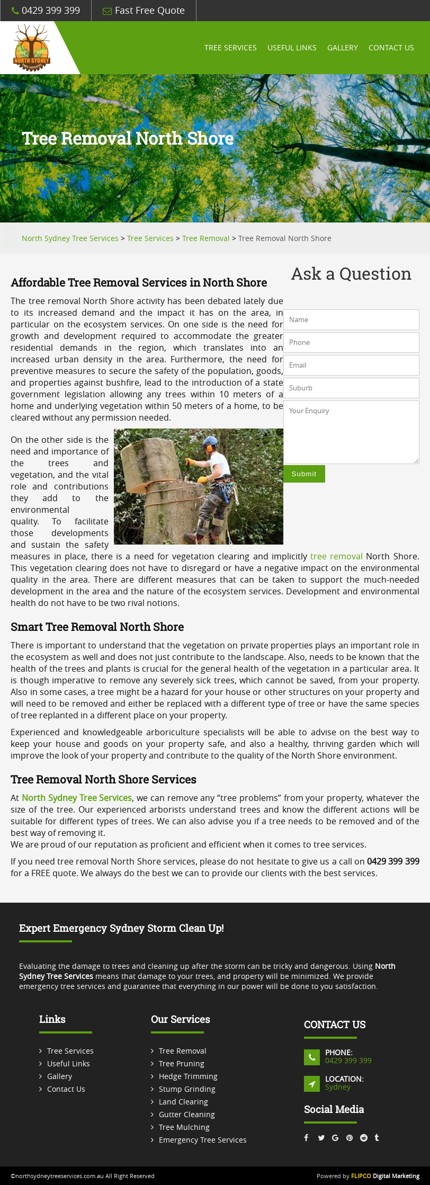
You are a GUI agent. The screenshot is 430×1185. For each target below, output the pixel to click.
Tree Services (230, 47)
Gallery (342, 47)
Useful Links (292, 47)
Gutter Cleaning (187, 1114)
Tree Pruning (181, 1063)
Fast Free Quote (144, 10)
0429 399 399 (46, 10)
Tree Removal (183, 1051)
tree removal (336, 556)
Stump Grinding (187, 1089)
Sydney (338, 1087)
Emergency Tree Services (203, 1140)
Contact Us (391, 47)
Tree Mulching (184, 1127)
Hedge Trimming (188, 1076)
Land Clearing (183, 1102)
